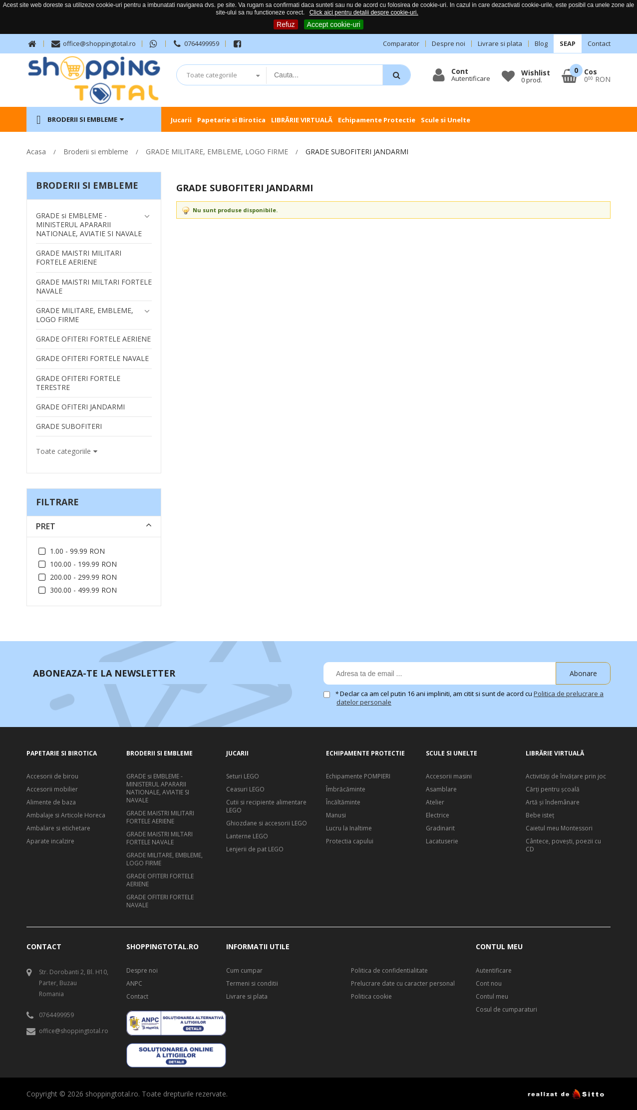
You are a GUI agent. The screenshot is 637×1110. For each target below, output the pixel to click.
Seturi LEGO (242, 776)
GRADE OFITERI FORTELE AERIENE (160, 880)
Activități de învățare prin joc (566, 776)
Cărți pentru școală (553, 789)
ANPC (134, 984)
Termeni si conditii (252, 984)
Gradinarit (440, 828)
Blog (541, 43)
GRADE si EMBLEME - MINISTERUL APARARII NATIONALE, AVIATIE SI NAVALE (157, 788)
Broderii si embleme (95, 151)
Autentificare (494, 971)
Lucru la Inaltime (349, 828)
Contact (599, 43)
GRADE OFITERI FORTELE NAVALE (160, 901)
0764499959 (195, 43)
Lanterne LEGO (247, 836)
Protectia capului (349, 841)
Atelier (435, 802)
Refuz (286, 24)
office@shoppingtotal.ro (92, 43)
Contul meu (492, 997)
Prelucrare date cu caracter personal (403, 984)
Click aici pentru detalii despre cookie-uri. (364, 12)
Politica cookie (371, 997)
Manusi (336, 815)
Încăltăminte (343, 802)
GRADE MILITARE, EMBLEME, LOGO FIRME (217, 151)
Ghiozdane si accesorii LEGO (266, 823)
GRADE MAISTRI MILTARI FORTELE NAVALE (159, 838)
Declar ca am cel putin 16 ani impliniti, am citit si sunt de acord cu (470, 698)
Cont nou (489, 984)
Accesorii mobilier (52, 789)
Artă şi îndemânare (553, 802)
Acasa (36, 151)
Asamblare (441, 789)
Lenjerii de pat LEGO (255, 849)
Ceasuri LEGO (245, 789)
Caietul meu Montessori (559, 828)
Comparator (401, 43)
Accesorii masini (449, 776)
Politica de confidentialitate (389, 971)
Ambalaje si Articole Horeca (65, 815)
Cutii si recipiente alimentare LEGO (266, 806)
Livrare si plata (500, 43)
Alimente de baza (51, 802)
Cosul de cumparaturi (506, 1010)
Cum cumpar (244, 971)
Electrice (437, 815)
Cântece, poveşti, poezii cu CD (563, 845)
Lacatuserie (442, 841)
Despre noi (448, 43)
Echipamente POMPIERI (358, 776)
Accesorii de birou (52, 776)
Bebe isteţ (540, 815)
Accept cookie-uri (333, 24)
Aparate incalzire (50, 841)
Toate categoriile (212, 74)
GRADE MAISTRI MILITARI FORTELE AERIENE (160, 817)
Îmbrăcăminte (345, 789)
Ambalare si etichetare (58, 828)
